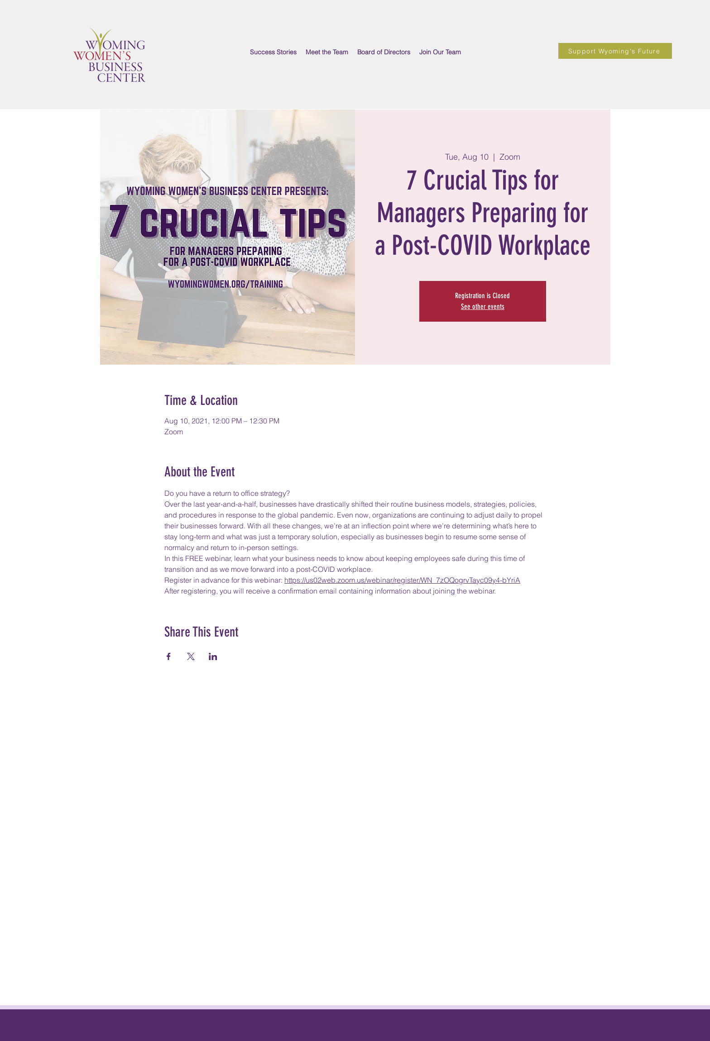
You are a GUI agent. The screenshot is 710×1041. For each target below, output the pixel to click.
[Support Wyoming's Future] (615, 51)
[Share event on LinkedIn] (213, 656)
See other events (482, 306)
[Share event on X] (191, 656)
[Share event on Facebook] (168, 656)
